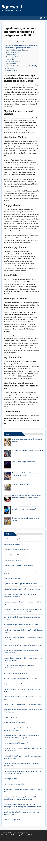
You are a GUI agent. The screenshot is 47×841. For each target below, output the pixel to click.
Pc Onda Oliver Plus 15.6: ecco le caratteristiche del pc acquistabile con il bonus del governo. (21, 737)
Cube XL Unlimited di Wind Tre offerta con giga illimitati (22, 589)
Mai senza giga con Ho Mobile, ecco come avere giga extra (23, 704)
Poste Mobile (9, 59)
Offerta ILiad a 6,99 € (10, 717)
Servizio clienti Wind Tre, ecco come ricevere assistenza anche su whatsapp (22, 757)
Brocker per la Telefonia (12, 61)
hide (24, 42)
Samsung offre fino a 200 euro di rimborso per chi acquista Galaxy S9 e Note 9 (23, 750)
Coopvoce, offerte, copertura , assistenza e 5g (19, 565)
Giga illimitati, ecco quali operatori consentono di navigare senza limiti (23, 639)
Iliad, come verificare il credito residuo (16, 684)
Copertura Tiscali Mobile (12, 578)
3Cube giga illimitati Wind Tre (13, 544)
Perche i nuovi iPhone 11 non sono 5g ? (16, 743)
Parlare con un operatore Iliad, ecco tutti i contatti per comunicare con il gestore (21, 729)
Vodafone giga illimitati (12, 57)
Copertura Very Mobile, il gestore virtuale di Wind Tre (21, 584)
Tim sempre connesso (11, 779)
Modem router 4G (11, 70)
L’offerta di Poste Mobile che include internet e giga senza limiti (22, 698)
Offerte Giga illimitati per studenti (14, 723)
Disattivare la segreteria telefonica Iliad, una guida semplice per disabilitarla (20, 596)
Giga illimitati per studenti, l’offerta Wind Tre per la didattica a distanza (23, 631)
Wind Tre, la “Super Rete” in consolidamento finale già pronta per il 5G (21, 813)
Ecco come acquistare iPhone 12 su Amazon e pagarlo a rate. (22, 603)
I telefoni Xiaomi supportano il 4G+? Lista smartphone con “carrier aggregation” (23, 659)
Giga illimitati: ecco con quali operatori (17, 50)
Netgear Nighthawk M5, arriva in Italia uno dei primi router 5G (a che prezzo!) (23, 711)
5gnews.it (11, 7)
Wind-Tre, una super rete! (12, 820)
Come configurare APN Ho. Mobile (15, 555)
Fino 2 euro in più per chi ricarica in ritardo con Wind (21, 625)
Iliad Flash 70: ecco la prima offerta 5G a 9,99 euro (20, 678)
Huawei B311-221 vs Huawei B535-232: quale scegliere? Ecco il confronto (22, 652)
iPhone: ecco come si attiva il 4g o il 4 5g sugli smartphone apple (23, 690)
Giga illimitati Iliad (10, 63)
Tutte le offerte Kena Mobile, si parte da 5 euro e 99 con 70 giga (23, 790)
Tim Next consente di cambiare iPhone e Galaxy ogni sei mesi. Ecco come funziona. (22, 772)
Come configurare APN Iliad (13, 560)
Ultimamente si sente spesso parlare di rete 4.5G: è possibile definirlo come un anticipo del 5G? (20, 798)
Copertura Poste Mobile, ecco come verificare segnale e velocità (22, 572)
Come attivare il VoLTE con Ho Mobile (16, 549)
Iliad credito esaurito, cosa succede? (16, 673)
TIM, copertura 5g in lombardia (14, 784)
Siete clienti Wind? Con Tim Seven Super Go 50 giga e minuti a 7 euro (21, 765)
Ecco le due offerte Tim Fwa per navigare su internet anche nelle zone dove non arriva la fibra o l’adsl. (23, 611)
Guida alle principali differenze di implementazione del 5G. (23, 645)
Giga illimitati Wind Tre (12, 52)
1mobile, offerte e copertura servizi (15, 539)
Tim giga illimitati (10, 54)
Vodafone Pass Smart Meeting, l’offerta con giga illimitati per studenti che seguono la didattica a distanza (22, 806)
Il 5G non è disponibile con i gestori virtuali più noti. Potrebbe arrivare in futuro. (19, 667)
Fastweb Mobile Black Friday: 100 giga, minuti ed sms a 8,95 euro (22, 618)
